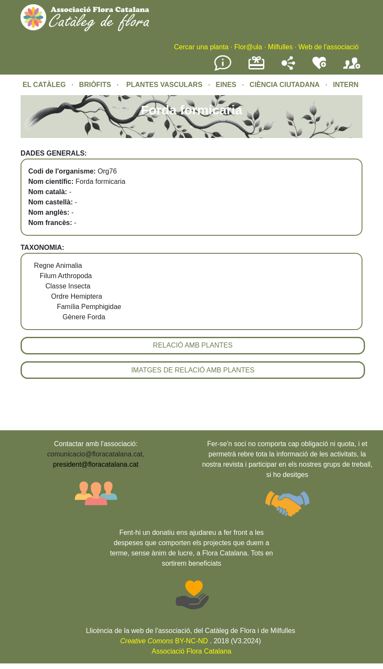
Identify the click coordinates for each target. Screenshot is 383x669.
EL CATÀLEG (44, 84)
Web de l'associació (328, 47)
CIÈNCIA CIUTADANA (285, 84)
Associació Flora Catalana (191, 651)
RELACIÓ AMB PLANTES (193, 345)
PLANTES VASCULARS (164, 84)
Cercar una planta (201, 47)
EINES (225, 84)
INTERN (346, 84)
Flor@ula (248, 47)
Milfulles (280, 47)
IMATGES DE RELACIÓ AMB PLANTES (192, 370)
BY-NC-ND (164, 641)
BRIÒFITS (96, 84)
